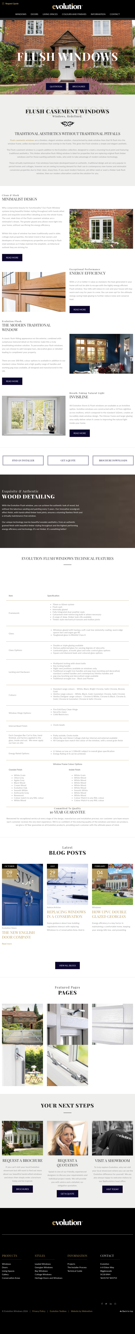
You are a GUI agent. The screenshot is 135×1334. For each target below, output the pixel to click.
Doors (34, 14)
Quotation (56, 86)
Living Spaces (50, 14)
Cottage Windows (43, 1274)
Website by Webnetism (81, 1311)
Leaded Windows (43, 1264)
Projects (71, 1264)
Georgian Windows (44, 1267)
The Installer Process (77, 1267)
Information (98, 14)
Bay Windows (41, 1271)
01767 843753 (110, 1278)
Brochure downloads (113, 460)
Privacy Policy (38, 1311)
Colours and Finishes (74, 14)
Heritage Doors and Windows (48, 1278)
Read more (12, 257)
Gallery (5, 1274)
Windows (20, 14)
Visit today (112, 1189)
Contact (115, 14)
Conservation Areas (11, 1278)
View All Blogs (67, 965)
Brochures (79, 86)
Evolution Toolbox (58, 1311)
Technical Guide (75, 1271)
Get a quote (68, 460)
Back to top (126, 1311)
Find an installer (23, 460)
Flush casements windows (22, 140)
